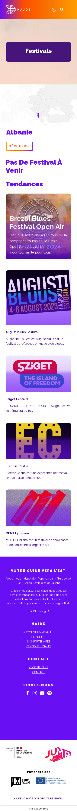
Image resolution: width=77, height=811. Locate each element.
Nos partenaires (38, 641)
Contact (38, 672)
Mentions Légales (38, 646)
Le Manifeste (38, 636)
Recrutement (38, 667)
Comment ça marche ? (38, 632)
